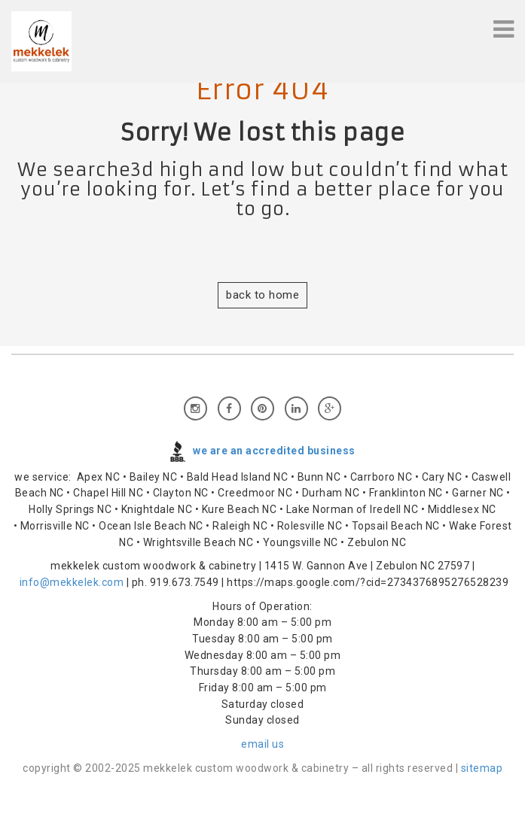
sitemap (482, 768)
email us (262, 744)
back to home (262, 295)
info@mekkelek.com (72, 582)
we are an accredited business (274, 450)
